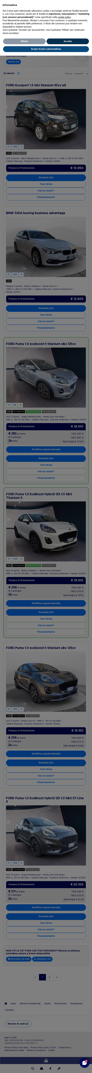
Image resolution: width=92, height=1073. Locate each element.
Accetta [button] (68, 41)
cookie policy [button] (64, 17)
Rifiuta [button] (24, 41)
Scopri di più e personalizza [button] (46, 49)
